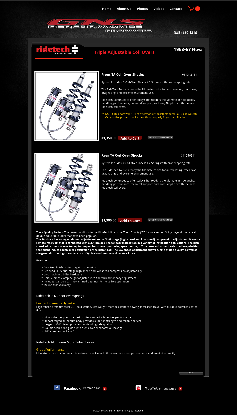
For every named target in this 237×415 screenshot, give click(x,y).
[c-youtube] (138, 387)
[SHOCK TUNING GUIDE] (160, 137)
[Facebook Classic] (57, 387)
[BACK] (191, 373)
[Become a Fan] (92, 388)
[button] (194, 8)
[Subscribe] (170, 389)
